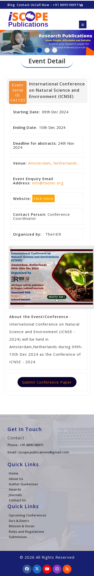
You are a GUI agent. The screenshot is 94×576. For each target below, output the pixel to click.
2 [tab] (47, 50)
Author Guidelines (23, 484)
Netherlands (65, 163)
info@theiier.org (48, 182)
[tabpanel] (47, 40)
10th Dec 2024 (52, 127)
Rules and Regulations (26, 531)
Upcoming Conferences (27, 515)
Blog (11, 5)
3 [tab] (54, 50)
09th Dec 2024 (55, 111)
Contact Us (26, 5)
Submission (18, 537)
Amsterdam (39, 163)
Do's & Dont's (19, 520)
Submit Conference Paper (47, 382)
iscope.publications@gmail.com (44, 452)
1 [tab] (39, 50)
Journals (15, 495)
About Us (16, 479)
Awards (15, 489)
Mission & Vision (21, 526)
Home (13, 473)
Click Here (43, 198)
